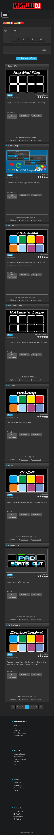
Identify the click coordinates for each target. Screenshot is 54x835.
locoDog (45, 254)
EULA (16, 790)
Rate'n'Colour (13, 226)
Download (17, 725)
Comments (24, 140)
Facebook (18, 811)
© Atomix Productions (27, 832)
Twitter (17, 819)
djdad (46, 174)
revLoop (11, 386)
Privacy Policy (19, 788)
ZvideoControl (14, 625)
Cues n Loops (13, 146)
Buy (15, 728)
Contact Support (20, 754)
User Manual (18, 757)
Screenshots (18, 736)
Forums (16, 764)
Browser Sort (13, 545)
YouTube (18, 814)
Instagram (18, 817)
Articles (16, 762)
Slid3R (10, 465)
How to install (36, 140)
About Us (17, 783)
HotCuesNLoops (15, 306)
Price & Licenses (20, 733)
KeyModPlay (13, 66)
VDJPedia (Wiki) (20, 759)
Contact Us (18, 785)
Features (17, 730)
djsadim (45, 574)
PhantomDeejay (42, 95)
